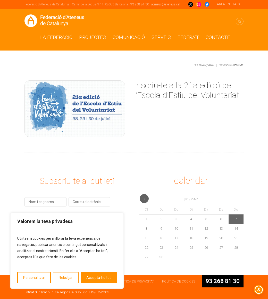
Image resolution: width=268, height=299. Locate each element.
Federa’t (188, 37)
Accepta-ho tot (98, 278)
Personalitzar (34, 278)
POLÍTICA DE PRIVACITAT (135, 281)
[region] (67, 251)
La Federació (56, 37)
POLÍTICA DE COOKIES (178, 281)
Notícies (238, 65)
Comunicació (129, 37)
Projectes (92, 37)
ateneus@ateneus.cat (165, 4)
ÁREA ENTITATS (228, 4)
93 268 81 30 (139, 4)
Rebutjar (66, 278)
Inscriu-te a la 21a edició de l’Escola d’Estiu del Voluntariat (186, 90)
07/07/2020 (206, 65)
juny (191, 199)
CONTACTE (218, 37)
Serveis (161, 37)
